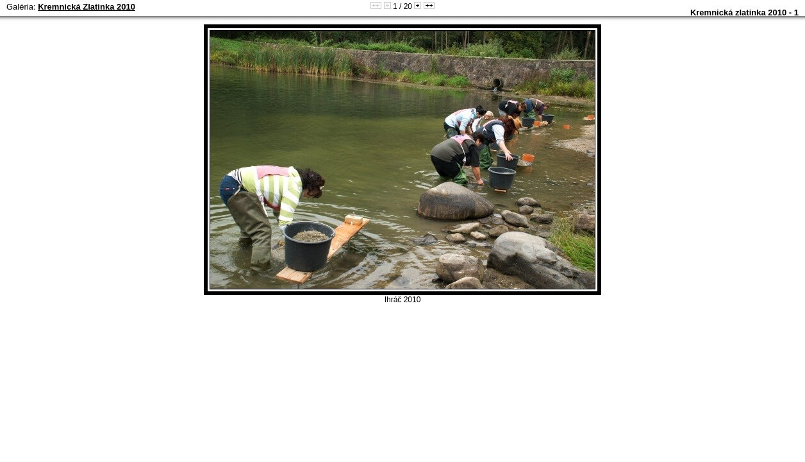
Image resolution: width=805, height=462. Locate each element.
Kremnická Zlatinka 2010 (86, 7)
